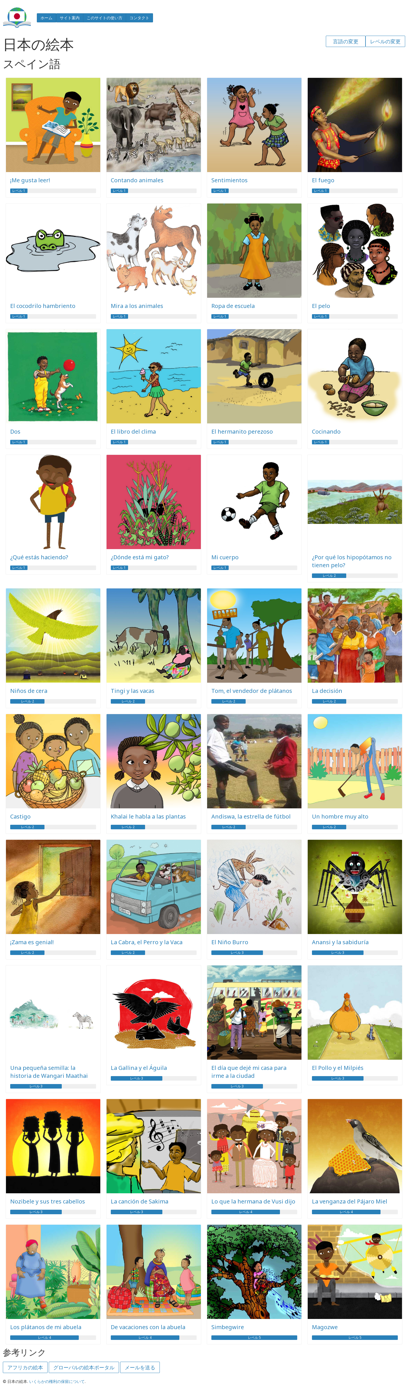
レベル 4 (245, 1212)
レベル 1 (18, 191)
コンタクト (139, 17)
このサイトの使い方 (104, 17)
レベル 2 (329, 575)
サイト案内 (70, 17)
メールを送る (140, 1367)
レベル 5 (254, 1337)
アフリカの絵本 (25, 1367)
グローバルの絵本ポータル (83, 1367)
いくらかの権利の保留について (57, 1381)
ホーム (46, 17)
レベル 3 (237, 952)
